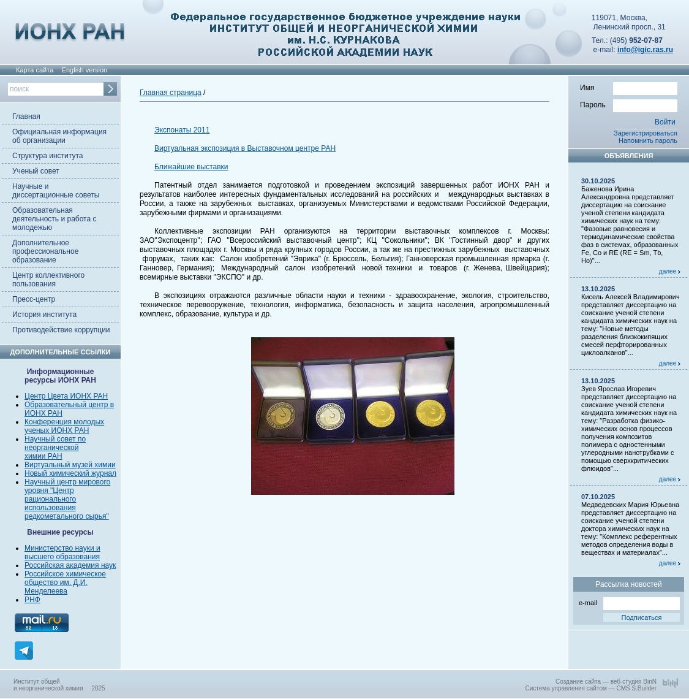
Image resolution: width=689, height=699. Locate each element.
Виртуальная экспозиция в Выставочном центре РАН (245, 148)
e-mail (629, 601)
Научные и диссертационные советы (55, 190)
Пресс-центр (33, 299)
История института (44, 314)
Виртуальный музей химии (70, 464)
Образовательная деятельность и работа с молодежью (54, 219)
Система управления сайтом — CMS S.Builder (591, 688)
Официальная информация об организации (59, 136)
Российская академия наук (70, 565)
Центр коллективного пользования (48, 279)
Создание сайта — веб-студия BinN (606, 681)
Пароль (628, 104)
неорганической (51, 447)
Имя (628, 87)
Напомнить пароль (648, 140)
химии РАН (43, 456)
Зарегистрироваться (645, 133)
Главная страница (170, 92)
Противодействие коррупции (61, 330)
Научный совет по (55, 439)
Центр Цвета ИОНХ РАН (66, 396)
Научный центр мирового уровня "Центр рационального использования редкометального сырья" (67, 499)
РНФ (32, 599)
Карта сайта (34, 70)
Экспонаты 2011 (181, 130)
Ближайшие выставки (191, 166)
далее (669, 271)
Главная (26, 116)
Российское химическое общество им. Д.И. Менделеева (65, 582)
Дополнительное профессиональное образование (45, 251)
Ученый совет (35, 171)
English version (85, 70)
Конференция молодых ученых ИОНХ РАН (64, 426)
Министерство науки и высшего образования (62, 552)
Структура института (47, 155)
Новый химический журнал (70, 473)
